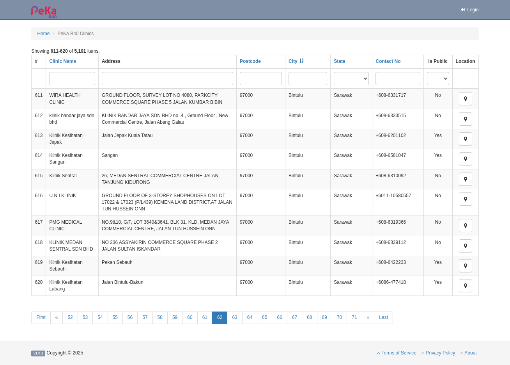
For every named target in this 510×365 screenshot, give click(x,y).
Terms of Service (396, 353)
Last (383, 317)
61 (204, 317)
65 (264, 317)
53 (85, 317)
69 (324, 317)
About (468, 353)
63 (234, 317)
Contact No (387, 61)
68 (309, 317)
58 (160, 317)
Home (43, 33)
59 (174, 317)
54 (100, 317)
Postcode (250, 61)
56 (130, 317)
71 (354, 317)
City (293, 61)
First (40, 317)
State (339, 61)
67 (294, 317)
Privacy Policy (438, 353)
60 (189, 317)
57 (144, 317)
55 (115, 317)
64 (249, 317)
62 (219, 317)
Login (469, 9)
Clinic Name (62, 61)
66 (279, 317)
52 (70, 317)
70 (339, 317)
